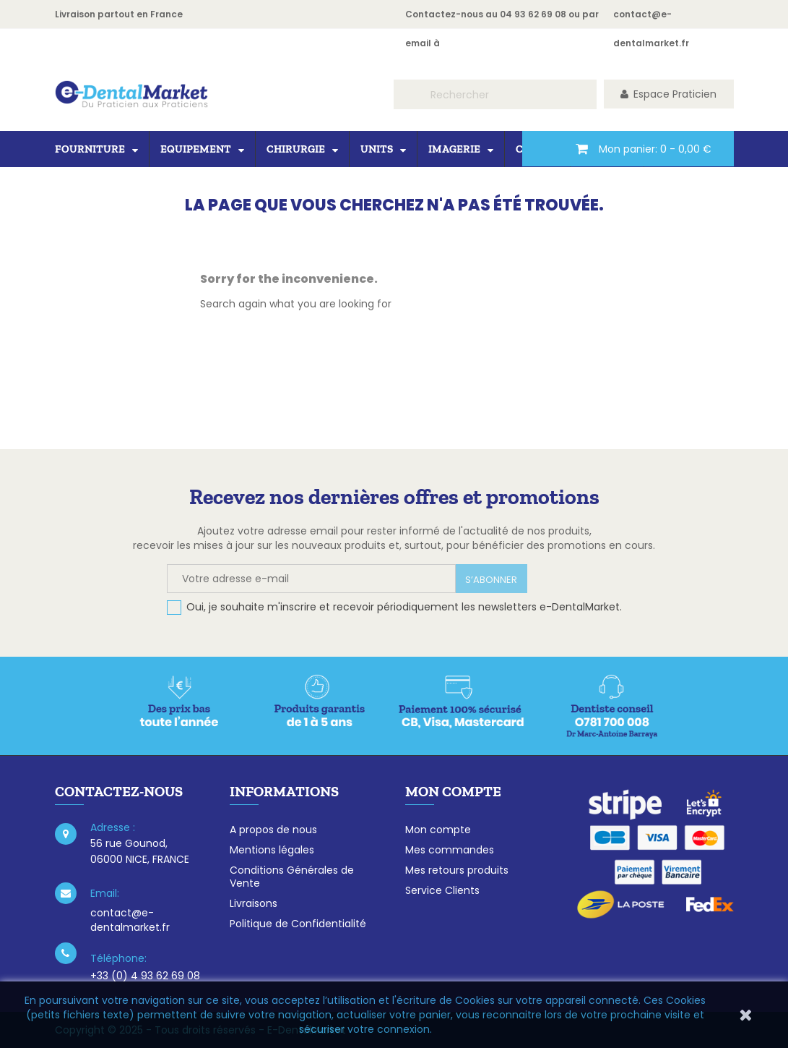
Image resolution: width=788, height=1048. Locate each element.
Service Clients (442, 890)
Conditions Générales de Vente (292, 877)
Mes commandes (449, 849)
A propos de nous (273, 829)
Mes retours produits (456, 870)
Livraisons (253, 903)
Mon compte (438, 829)
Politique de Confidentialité (298, 923)
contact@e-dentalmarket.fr (130, 920)
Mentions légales (272, 849)
